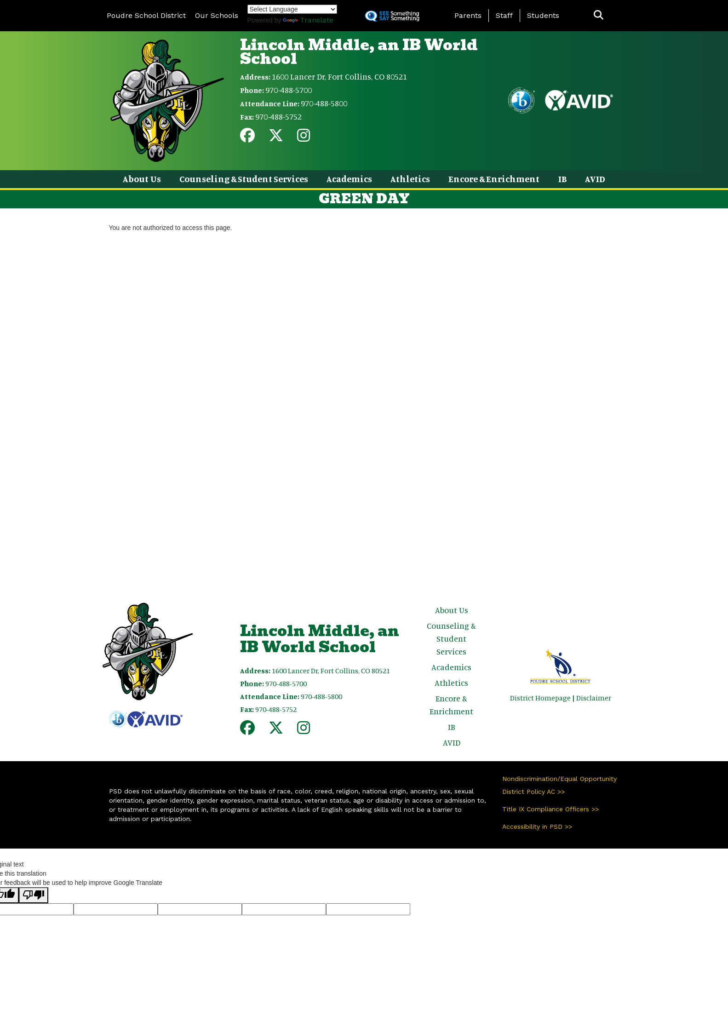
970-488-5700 (288, 90)
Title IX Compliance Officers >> (550, 809)
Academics (349, 178)
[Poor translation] (33, 895)
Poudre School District (146, 15)
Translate (308, 20)
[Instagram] (303, 138)
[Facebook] (247, 138)
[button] (598, 15)
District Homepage (540, 697)
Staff (504, 15)
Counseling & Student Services (243, 178)
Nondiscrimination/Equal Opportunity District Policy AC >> (559, 785)
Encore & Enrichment (493, 178)
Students (543, 15)
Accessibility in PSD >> (537, 826)
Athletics (410, 178)
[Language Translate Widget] (292, 9)
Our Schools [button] (216, 15)
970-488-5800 (324, 103)
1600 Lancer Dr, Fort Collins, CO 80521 (339, 76)
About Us (142, 178)
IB (562, 178)
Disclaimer (593, 697)
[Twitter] (276, 138)
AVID (595, 178)
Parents (468, 15)
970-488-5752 (278, 116)
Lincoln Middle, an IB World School (359, 51)
